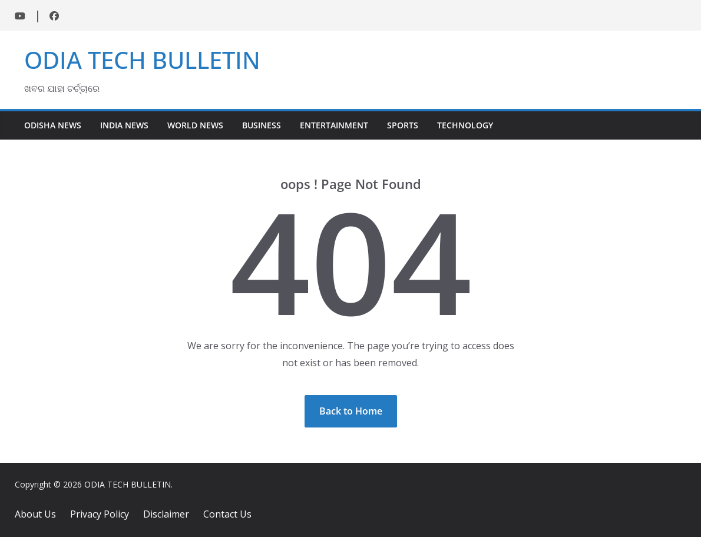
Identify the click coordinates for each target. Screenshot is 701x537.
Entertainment (334, 125)
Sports (402, 125)
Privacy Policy (99, 514)
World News (195, 125)
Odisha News (52, 125)
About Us (35, 514)
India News (124, 125)
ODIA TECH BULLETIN (142, 60)
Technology (465, 125)
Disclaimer (166, 514)
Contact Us (227, 514)
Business (261, 125)
